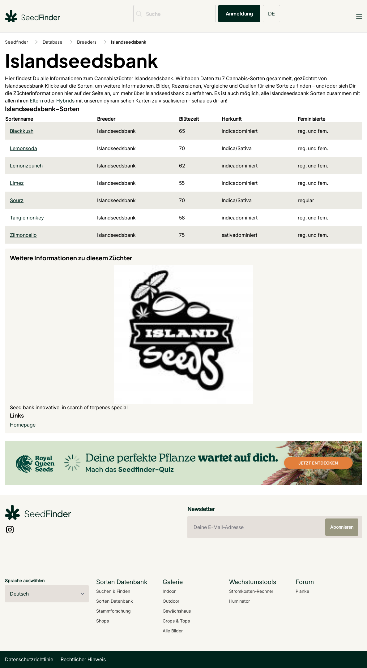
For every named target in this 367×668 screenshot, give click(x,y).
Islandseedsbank (128, 42)
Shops (102, 620)
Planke (302, 591)
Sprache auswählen (25, 580)
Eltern (36, 101)
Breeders (86, 42)
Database (52, 42)
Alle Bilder (173, 630)
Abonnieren (341, 527)
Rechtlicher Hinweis (83, 659)
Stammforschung (113, 611)
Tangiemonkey (27, 218)
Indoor (169, 591)
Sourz (16, 200)
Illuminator (239, 601)
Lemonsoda (23, 148)
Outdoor (171, 601)
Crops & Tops (176, 620)
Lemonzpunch (26, 166)
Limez (17, 183)
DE (271, 13)
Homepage (23, 425)
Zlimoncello (23, 235)
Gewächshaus (177, 611)
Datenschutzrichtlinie (29, 659)
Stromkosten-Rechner (251, 591)
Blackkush (21, 131)
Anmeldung (239, 13)
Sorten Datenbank (114, 601)
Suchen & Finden (113, 591)
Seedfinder (16, 42)
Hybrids (65, 101)
